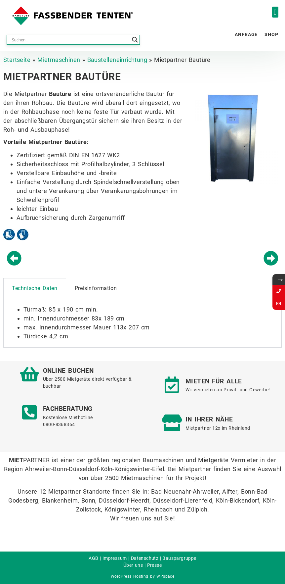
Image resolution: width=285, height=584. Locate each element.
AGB (93, 558)
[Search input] (70, 39)
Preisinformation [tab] (96, 288)
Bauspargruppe (179, 558)
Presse (154, 565)
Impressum (114, 558)
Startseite (16, 59)
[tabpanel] (142, 323)
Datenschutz (144, 558)
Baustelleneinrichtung (117, 59)
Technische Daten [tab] (35, 288)
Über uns (133, 565)
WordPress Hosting (129, 576)
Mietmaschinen (58, 59)
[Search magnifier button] (135, 39)
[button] (275, 12)
